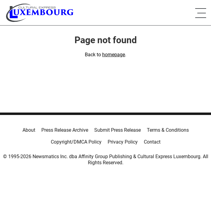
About (28, 130)
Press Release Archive (64, 130)
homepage (113, 54)
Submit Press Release (117, 130)
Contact (152, 142)
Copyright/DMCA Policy (76, 142)
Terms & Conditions (168, 130)
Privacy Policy (123, 142)
